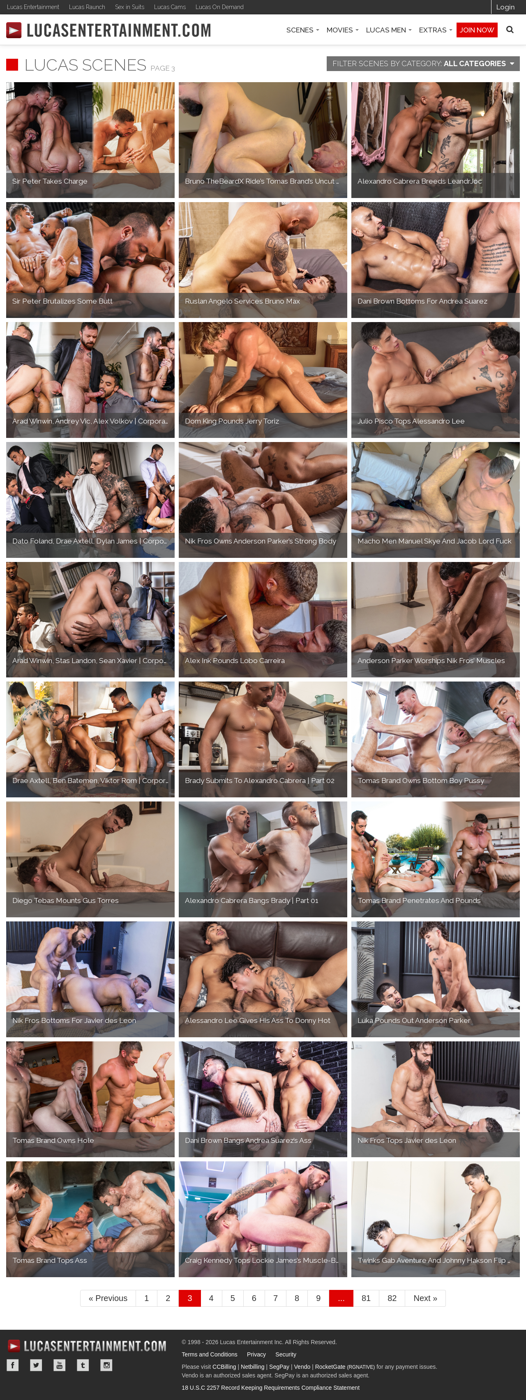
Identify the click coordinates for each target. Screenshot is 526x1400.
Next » (425, 1298)
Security (285, 1354)
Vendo (302, 1366)
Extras (435, 30)
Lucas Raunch (87, 7)
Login (505, 7)
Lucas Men (389, 30)
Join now (477, 30)
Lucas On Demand (220, 7)
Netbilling (253, 1366)
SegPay (279, 1366)
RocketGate (345, 1366)
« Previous (108, 1298)
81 (366, 1298)
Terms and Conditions (209, 1354)
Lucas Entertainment (33, 7)
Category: (423, 63)
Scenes (302, 30)
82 (392, 1298)
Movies (343, 30)
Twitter (36, 1365)
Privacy (256, 1354)
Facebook (12, 1365)
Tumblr (83, 1365)
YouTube (59, 1365)
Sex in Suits (129, 7)
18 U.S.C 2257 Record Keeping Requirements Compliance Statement (271, 1387)
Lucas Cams (170, 7)
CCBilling (224, 1366)
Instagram (106, 1365)
